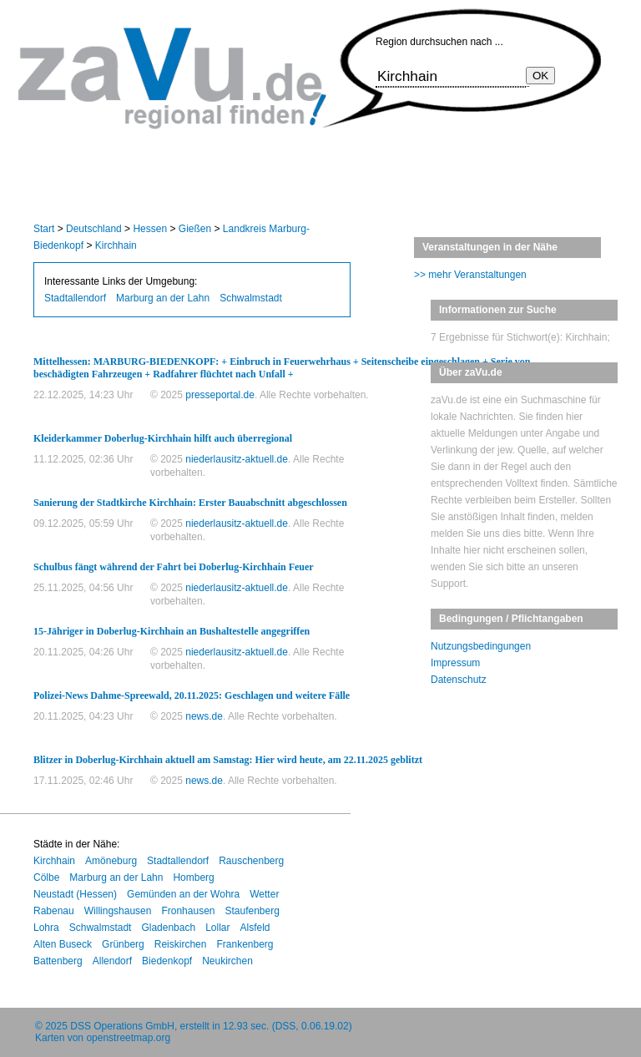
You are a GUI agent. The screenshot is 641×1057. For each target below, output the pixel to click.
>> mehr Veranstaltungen (470, 275)
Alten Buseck (62, 944)
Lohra (46, 927)
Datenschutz (459, 679)
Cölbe (46, 877)
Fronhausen (188, 911)
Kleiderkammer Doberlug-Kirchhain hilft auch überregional (162, 438)
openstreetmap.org (128, 1038)
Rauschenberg (251, 861)
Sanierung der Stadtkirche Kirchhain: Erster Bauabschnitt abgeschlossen (190, 502)
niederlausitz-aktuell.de (236, 459)
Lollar (217, 927)
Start (43, 229)
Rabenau (53, 911)
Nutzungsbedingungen (481, 646)
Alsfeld (255, 927)
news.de (204, 716)
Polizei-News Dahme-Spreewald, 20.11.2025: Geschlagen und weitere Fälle (191, 695)
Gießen (195, 229)
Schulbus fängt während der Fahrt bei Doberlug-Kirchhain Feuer (173, 567)
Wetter (264, 894)
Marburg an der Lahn (162, 298)
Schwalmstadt (251, 298)
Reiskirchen (180, 944)
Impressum (455, 663)
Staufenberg (252, 911)
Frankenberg (244, 944)
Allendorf (112, 961)
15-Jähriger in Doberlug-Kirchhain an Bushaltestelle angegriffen (171, 631)
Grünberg (123, 944)
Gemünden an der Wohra (183, 894)
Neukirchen (227, 961)
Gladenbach (168, 927)
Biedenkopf (167, 961)
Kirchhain (116, 245)
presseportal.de (220, 395)
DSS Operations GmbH (122, 1026)
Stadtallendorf (75, 298)
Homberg (193, 877)
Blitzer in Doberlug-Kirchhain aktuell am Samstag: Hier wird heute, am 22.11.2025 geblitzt (227, 760)
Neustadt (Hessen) (75, 894)
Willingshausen (118, 911)
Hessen (150, 229)
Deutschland (94, 229)
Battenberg (58, 961)
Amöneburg (111, 861)
